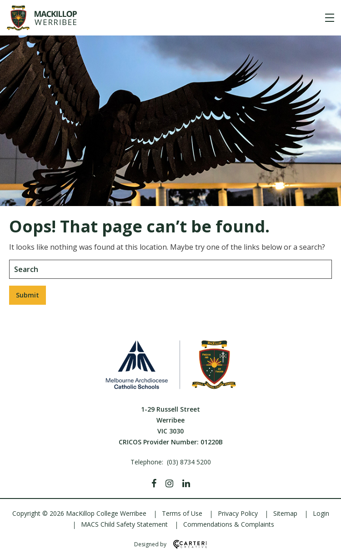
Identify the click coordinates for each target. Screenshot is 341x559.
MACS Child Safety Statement (124, 524)
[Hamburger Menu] (329, 18)
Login (321, 513)
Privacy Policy (238, 513)
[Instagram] (169, 483)
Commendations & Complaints (228, 524)
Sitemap (285, 513)
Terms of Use (182, 513)
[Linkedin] (186, 483)
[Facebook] (153, 483)
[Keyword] (170, 269)
